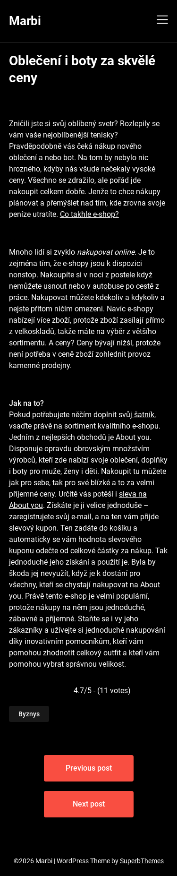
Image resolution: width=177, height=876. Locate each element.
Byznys (29, 714)
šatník (143, 414)
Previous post (89, 768)
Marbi (25, 21)
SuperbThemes (142, 861)
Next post (89, 803)
